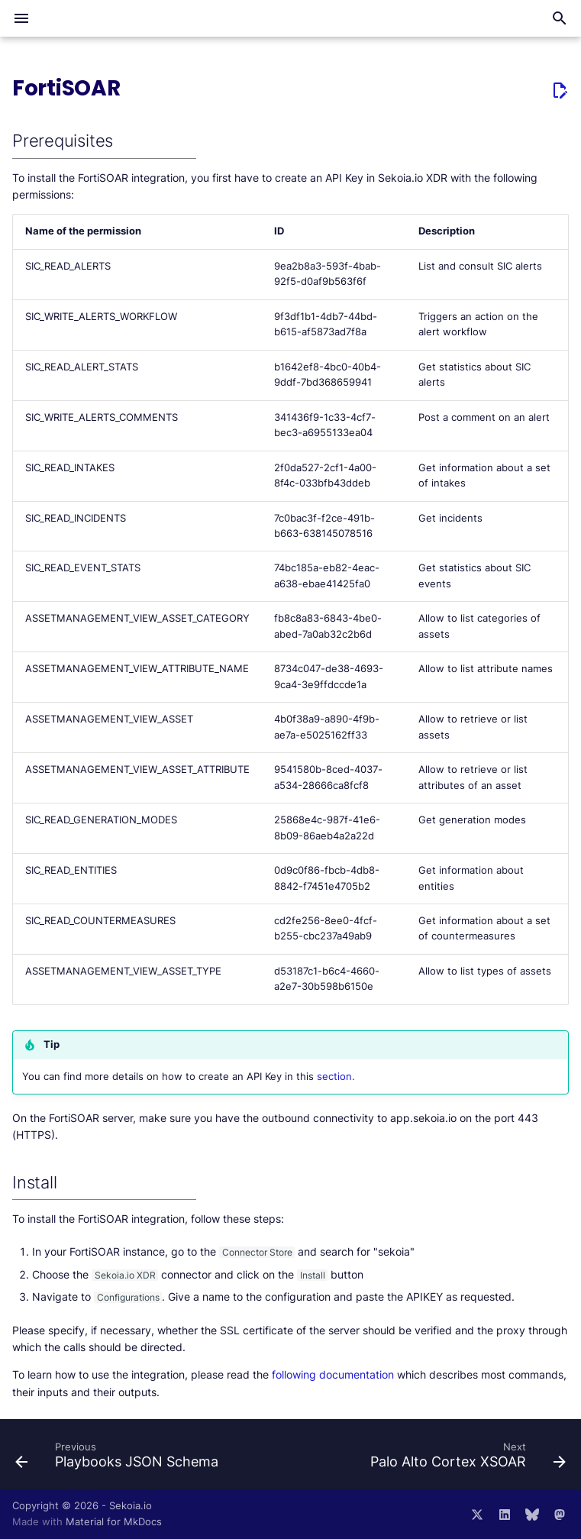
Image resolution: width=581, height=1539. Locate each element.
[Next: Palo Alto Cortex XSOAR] (465, 1458)
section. (336, 1076)
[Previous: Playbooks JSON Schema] (119, 1458)
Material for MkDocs (114, 1522)
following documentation (333, 1374)
